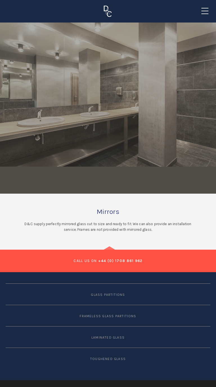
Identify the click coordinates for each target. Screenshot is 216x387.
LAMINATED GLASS (108, 337)
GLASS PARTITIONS (108, 295)
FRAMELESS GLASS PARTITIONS (108, 316)
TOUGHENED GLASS (108, 359)
